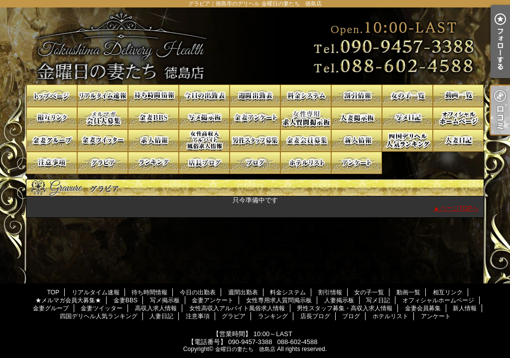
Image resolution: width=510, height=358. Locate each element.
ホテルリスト (305, 163)
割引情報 (356, 96)
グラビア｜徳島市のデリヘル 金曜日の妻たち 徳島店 (255, 46)
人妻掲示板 (356, 118)
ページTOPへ (459, 208)
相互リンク (51, 118)
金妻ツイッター (102, 140)
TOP (51, 96)
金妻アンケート (255, 118)
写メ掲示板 (204, 118)
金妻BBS (153, 118)
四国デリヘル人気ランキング (407, 140)
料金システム (305, 96)
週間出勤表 (255, 96)
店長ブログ (204, 163)
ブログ (255, 163)
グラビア (102, 163)
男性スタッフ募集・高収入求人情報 (255, 140)
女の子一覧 (407, 96)
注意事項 (51, 163)
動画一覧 (458, 96)
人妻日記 (458, 140)
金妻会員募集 (305, 140)
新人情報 (356, 140)
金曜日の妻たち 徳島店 (245, 349)
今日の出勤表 (204, 96)
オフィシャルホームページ (458, 118)
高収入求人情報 (153, 140)
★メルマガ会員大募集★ (102, 118)
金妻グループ (51, 140)
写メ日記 (407, 118)
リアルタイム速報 (102, 96)
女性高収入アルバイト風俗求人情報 (204, 140)
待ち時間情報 (153, 96)
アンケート (356, 163)
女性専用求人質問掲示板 (305, 118)
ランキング (153, 163)
